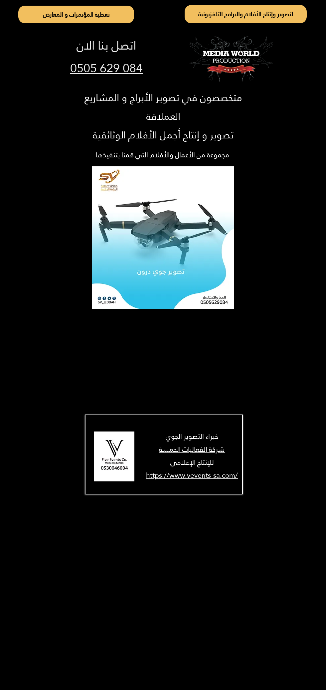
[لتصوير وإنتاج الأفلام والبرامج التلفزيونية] (246, 14)
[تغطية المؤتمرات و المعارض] (76, 14)
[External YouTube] (163, 362)
